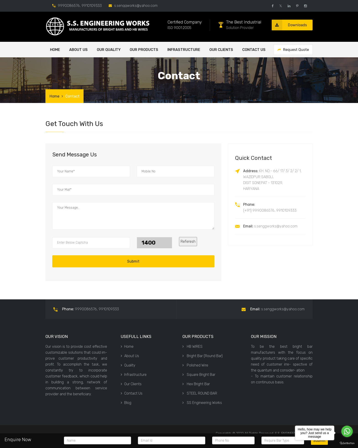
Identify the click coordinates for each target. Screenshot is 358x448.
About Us (130, 356)
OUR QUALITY (109, 49)
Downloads (289, 25)
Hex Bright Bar (196, 384)
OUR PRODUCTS (144, 49)
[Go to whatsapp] (347, 431)
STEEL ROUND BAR (199, 393)
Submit (133, 261)
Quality (128, 365)
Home (55, 49)
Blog (126, 403)
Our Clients (221, 49)
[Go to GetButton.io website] (347, 443)
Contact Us (254, 49)
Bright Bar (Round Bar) (202, 356)
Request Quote (293, 49)
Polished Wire (195, 365)
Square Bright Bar (198, 374)
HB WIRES (192, 346)
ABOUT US (78, 49)
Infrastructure (183, 49)
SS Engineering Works (202, 403)
